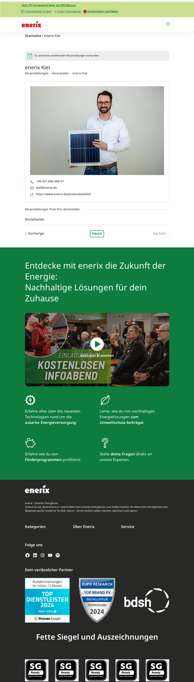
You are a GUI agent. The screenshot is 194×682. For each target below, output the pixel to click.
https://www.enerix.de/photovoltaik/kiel (63, 194)
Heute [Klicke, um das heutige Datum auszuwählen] (97, 233)
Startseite (33, 36)
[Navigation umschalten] (168, 24)
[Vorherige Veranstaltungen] (34, 233)
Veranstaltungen (36, 74)
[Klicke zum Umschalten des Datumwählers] (38, 219)
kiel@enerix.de (46, 188)
